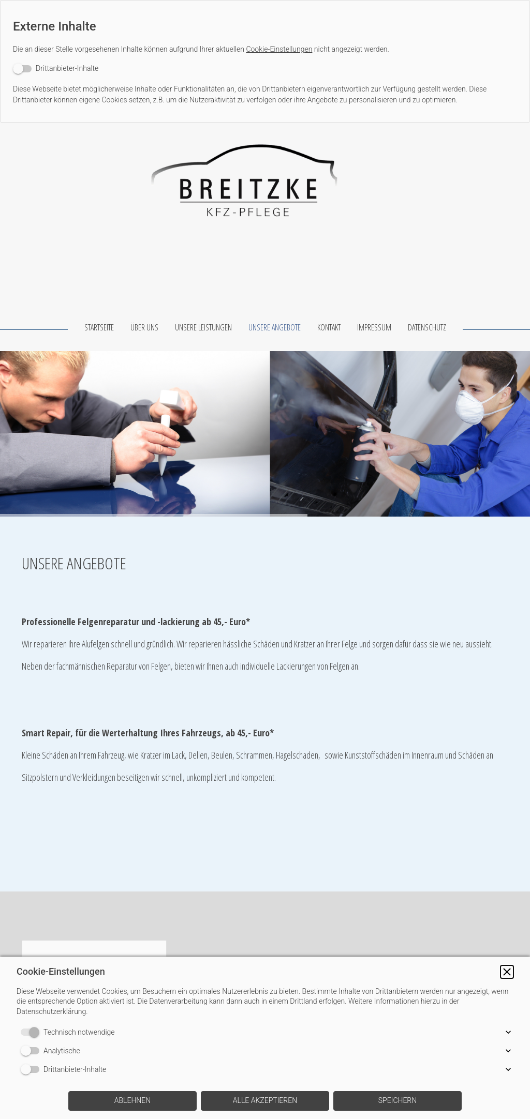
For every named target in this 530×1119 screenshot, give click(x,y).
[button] (506, 971)
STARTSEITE (99, 327)
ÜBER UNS (144, 327)
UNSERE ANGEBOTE (274, 327)
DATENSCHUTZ (427, 327)
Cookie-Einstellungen (279, 49)
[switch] (55, 68)
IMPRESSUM (374, 327)
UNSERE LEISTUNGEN (203, 327)
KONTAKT (329, 327)
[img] (265, 174)
